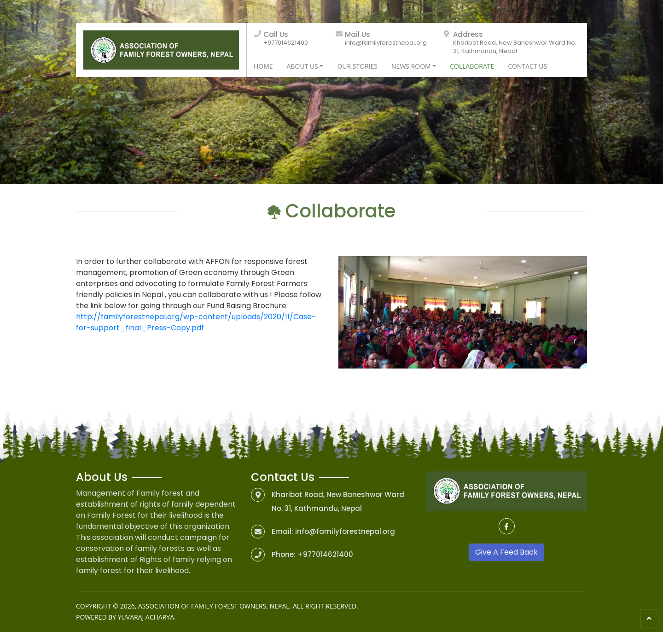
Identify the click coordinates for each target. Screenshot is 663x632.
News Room (411, 66)
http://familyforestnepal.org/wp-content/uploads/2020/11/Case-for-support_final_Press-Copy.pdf (196, 322)
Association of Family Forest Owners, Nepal (214, 606)
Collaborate (472, 66)
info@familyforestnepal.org (386, 42)
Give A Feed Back (506, 552)
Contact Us (527, 66)
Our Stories (357, 66)
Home (263, 66)
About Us (302, 66)
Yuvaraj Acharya (146, 617)
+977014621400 (285, 42)
